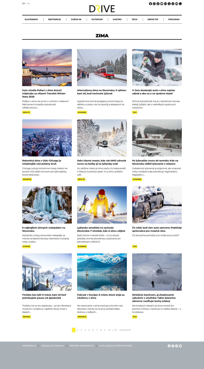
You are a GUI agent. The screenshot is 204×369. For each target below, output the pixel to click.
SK (23, 3)
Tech (135, 112)
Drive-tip (26, 112)
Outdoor (26, 246)
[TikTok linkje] (157, 3)
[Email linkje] (165, 3)
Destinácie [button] (54, 19)
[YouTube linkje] (161, 3)
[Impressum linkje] (169, 3)
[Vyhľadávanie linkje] (180, 3)
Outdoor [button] (97, 19)
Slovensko (82, 112)
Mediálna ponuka (52, 345)
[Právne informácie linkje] (172, 3)
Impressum (29, 345)
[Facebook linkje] (150, 3)
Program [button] (173, 19)
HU (28, 3)
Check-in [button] (76, 19)
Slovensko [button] (31, 19)
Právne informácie (81, 345)
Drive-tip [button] (153, 19)
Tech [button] (134, 19)
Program (26, 317)
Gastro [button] (117, 19)
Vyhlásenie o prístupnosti (115, 345)
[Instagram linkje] (154, 3)
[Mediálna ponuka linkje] (176, 3)
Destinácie (27, 179)
